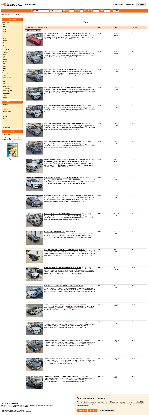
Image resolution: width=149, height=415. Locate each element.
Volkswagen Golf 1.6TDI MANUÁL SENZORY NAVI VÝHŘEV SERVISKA (64, 160)
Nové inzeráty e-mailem (33, 30)
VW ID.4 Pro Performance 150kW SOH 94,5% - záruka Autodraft (62, 214)
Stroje (4, 118)
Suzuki (4, 66)
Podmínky (31, 405)
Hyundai (4, 40)
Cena (98, 27)
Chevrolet (5, 43)
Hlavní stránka (6, 14)
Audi (3, 24)
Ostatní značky (6, 77)
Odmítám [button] (93, 410)
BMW (3, 26)
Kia (3, 45)
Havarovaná (5, 125)
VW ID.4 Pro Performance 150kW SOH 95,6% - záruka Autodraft (62, 105)
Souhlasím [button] (82, 410)
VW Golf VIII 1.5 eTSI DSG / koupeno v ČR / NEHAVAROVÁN (61, 178)
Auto (13, 14)
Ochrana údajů (39, 405)
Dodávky (4, 107)
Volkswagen (5, 73)
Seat (3, 63)
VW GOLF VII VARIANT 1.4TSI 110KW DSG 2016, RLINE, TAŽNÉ (62, 268)
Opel (3, 57)
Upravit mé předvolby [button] (107, 410)
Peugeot (4, 59)
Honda (4, 38)
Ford (3, 36)
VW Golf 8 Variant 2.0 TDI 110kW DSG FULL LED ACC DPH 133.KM (63, 286)
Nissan (4, 54)
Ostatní (4, 121)
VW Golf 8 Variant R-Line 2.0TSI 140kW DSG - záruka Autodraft (62, 358)
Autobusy (5, 104)
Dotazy (9, 405)
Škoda (4, 68)
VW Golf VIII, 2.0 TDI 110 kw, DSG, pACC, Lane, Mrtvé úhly (61, 376)
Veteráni (4, 97)
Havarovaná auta (7, 86)
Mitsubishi (5, 52)
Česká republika (9, 411)
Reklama (25, 405)
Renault (4, 61)
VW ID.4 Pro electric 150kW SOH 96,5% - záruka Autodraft (61, 51)
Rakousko (28, 411)
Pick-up (4, 116)
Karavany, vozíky (7, 111)
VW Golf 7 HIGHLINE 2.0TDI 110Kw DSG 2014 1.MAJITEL (60, 304)
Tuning (4, 95)
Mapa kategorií (5, 410)
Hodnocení (15, 405)
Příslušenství (6, 93)
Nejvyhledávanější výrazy (17, 410)
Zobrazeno (135, 27)
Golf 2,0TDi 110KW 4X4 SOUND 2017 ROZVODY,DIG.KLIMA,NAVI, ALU (64, 250)
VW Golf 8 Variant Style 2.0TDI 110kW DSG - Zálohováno (60, 322)
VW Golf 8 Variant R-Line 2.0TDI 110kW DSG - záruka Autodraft (62, 33)
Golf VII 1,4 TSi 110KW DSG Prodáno (54, 232)
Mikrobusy (5, 109)
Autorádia (5, 81)
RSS (45, 405)
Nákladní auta (6, 114)
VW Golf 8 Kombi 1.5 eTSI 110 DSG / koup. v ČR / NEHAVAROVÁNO (63, 196)
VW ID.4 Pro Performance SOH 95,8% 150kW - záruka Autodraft (62, 87)
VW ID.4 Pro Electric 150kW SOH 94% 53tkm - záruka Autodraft (62, 123)
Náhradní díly (6, 88)
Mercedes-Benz (6, 50)
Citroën (4, 29)
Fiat (3, 33)
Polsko (22, 411)
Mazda (4, 47)
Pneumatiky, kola (7, 91)
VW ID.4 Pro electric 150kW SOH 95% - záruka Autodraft (60, 69)
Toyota (4, 70)
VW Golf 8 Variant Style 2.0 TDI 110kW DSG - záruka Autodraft (62, 340)
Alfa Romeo (5, 22)
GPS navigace (6, 84)
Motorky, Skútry (6, 134)
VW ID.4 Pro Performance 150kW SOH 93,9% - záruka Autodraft (62, 141)
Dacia (4, 31)
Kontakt (20, 405)
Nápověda (4, 405)
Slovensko (17, 411)
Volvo (3, 75)
